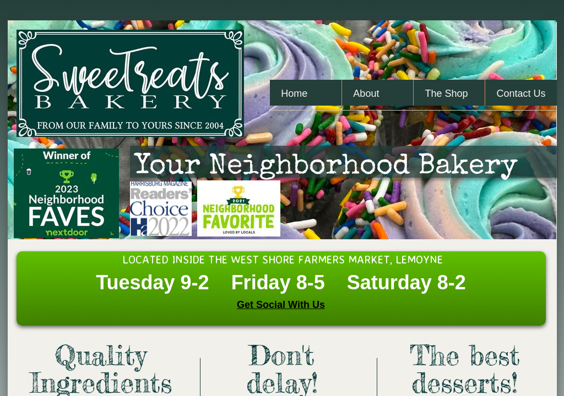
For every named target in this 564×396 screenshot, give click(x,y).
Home (294, 93)
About (366, 93)
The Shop (446, 93)
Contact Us (520, 93)
